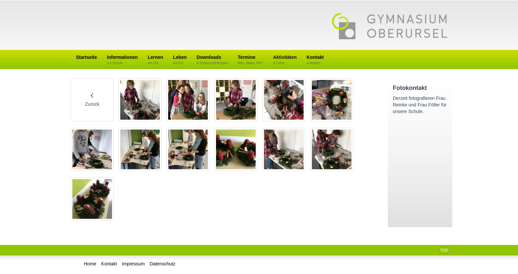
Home (90, 263)
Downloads (212, 60)
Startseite (86, 57)
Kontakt (315, 60)
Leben (180, 60)
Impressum (133, 263)
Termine (250, 60)
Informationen (122, 60)
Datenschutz (162, 263)
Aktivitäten (285, 60)
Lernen (155, 60)
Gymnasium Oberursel (389, 27)
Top (444, 250)
